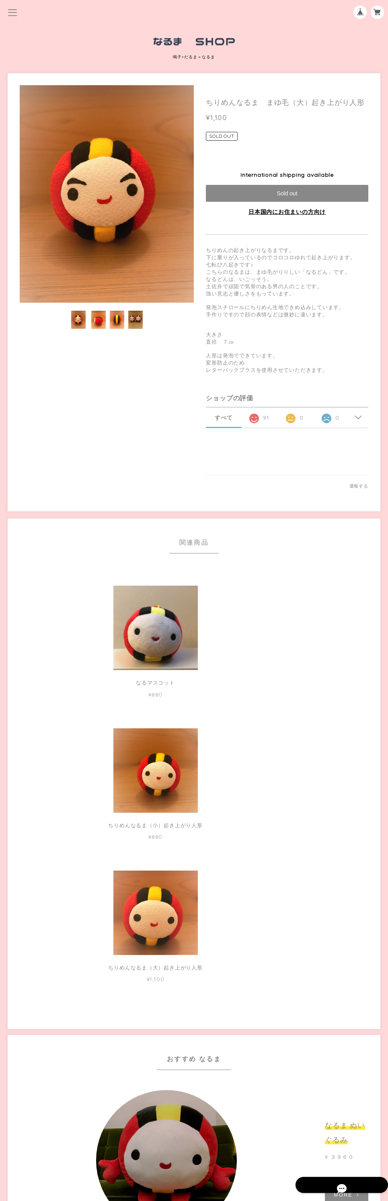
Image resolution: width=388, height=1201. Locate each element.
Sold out (287, 193)
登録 (244, 1091)
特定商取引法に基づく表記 (194, 1148)
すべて (223, 417)
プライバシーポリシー (194, 1135)
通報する (358, 486)
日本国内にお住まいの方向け (287, 211)
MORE (287, 903)
